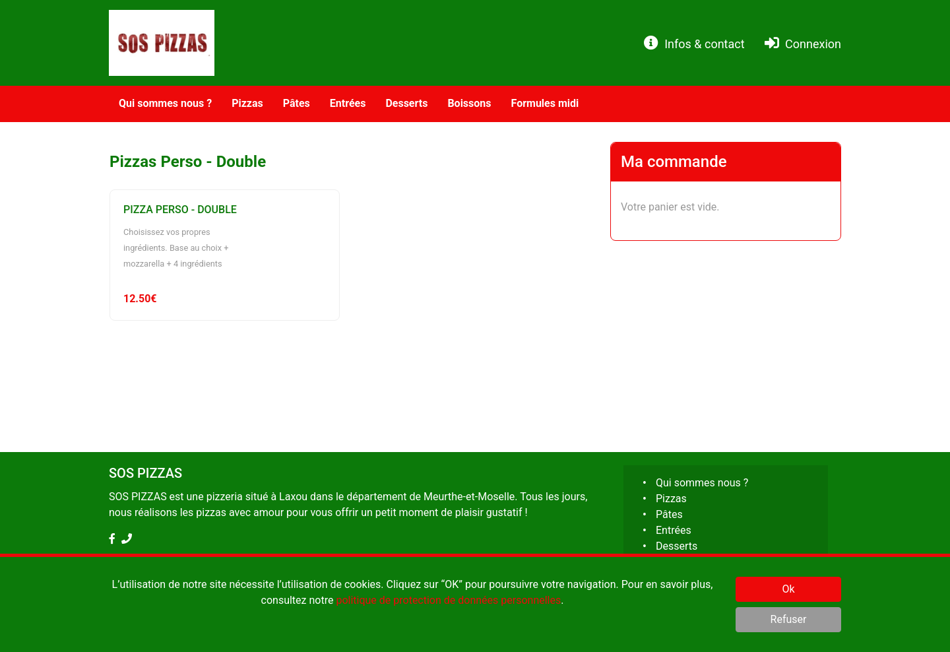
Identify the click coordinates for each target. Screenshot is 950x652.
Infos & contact (694, 43)
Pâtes (669, 514)
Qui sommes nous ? (702, 482)
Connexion (803, 43)
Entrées (673, 530)
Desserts (676, 546)
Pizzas (671, 498)
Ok (788, 589)
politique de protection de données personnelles (448, 600)
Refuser (789, 619)
